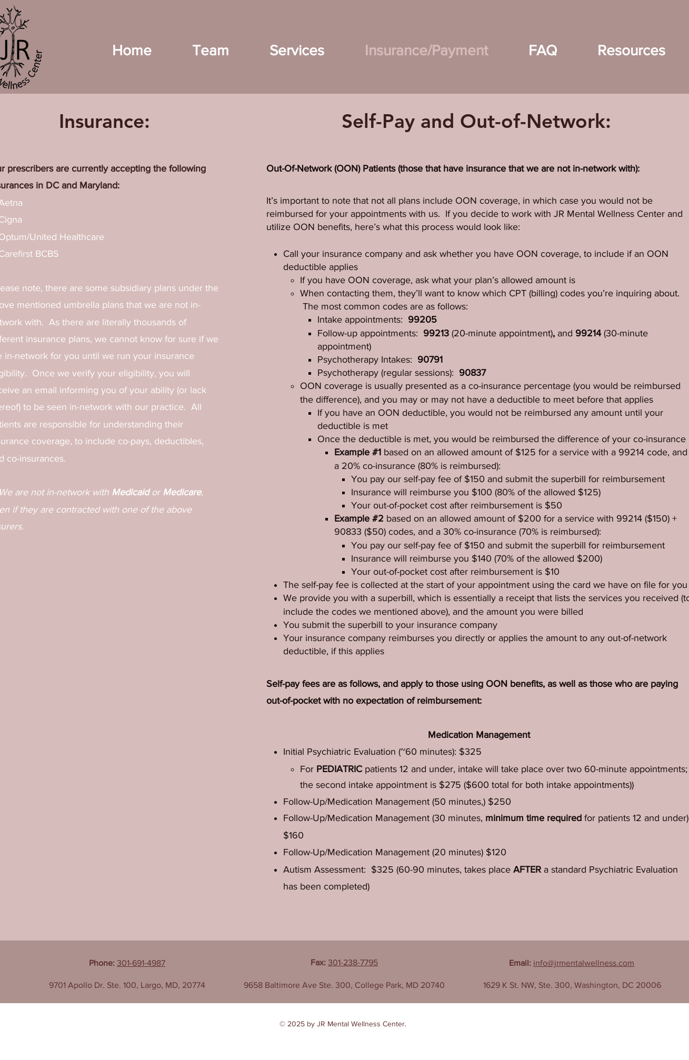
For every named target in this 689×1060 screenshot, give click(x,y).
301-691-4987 (141, 962)
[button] (210, 50)
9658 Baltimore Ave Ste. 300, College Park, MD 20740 (344, 985)
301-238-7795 (353, 962)
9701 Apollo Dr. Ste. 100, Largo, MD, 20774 (127, 985)
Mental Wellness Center (366, 1023)
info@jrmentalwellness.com (583, 962)
